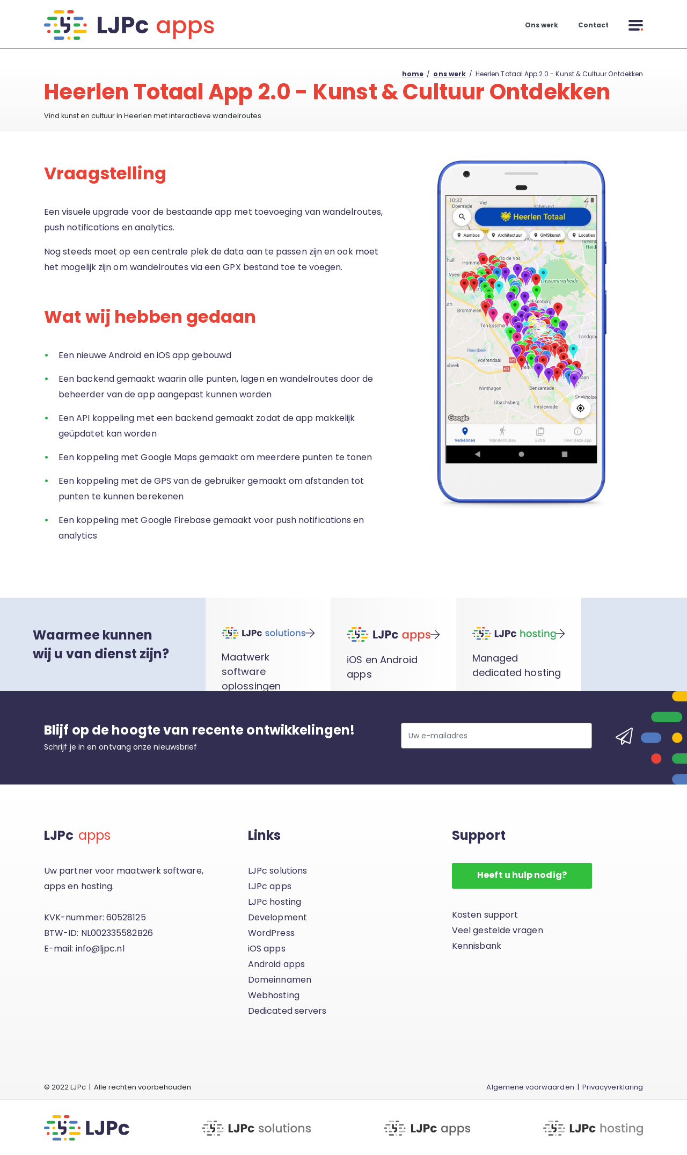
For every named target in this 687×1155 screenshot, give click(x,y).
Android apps (276, 964)
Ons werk (541, 25)
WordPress (271, 933)
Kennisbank (476, 946)
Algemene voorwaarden (530, 1087)
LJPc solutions (277, 871)
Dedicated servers (287, 1011)
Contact (593, 25)
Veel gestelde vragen (497, 930)
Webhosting (273, 995)
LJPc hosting (274, 902)
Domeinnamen (279, 980)
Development (277, 917)
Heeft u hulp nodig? (522, 875)
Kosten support (485, 915)
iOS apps (267, 948)
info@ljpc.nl (100, 948)
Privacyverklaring (612, 1087)
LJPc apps (269, 886)
